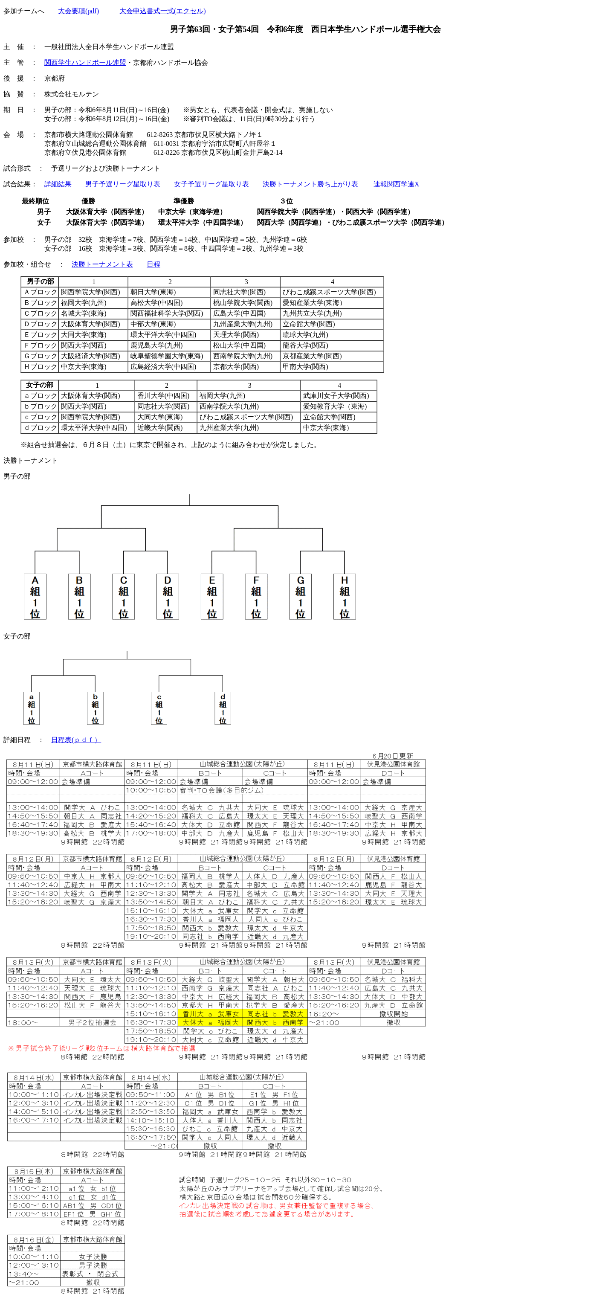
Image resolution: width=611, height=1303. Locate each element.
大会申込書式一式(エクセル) (162, 11)
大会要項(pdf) (78, 11)
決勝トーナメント (30, 460)
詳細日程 (17, 739)
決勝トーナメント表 (102, 264)
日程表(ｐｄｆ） (76, 739)
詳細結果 (58, 184)
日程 (153, 264)
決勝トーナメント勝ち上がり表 (310, 184)
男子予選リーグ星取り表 (122, 184)
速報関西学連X (397, 184)
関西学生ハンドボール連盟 (85, 62)
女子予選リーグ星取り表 (211, 184)
